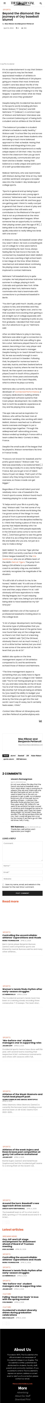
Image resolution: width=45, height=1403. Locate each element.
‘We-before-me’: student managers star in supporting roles (21, 1041)
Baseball (21, 756)
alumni (12, 756)
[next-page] (7, 1222)
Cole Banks (7, 1302)
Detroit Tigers (18, 562)
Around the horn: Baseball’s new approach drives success (20, 1204)
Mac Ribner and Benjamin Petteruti (19, 24)
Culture (7, 1294)
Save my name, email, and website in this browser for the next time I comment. (21, 885)
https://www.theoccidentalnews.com (30, 745)
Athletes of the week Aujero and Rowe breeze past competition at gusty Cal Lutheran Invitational (21, 1152)
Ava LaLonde (8, 1249)
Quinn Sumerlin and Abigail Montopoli (20, 1099)
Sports (6, 932)
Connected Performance (27, 392)
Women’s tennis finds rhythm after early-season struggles (22, 990)
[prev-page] (3, 1222)
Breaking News (10, 1236)
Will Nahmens (21, 759)
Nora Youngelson (10, 940)
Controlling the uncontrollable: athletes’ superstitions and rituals (21, 936)
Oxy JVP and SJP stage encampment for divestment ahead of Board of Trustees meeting (19, 1243)
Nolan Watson (36, 756)
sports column (8, 759)
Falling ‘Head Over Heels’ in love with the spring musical (20, 1298)
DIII (27, 756)
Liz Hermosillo (8, 994)
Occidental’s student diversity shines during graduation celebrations (19, 1312)
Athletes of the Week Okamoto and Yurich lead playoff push (22, 1095)
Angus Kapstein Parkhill (13, 1208)
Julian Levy (7, 1045)
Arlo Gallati (8, 1318)
